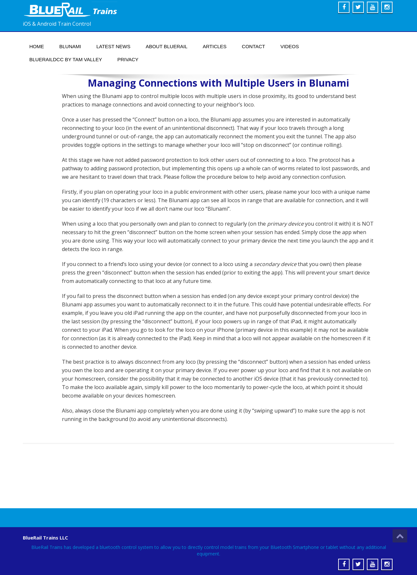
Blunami (70, 46)
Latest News (113, 46)
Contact (253, 46)
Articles (214, 46)
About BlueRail (166, 46)
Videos (289, 46)
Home (36, 46)
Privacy (127, 59)
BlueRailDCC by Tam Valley (65, 59)
